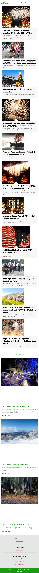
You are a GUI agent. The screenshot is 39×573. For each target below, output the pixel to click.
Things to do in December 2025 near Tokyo (16, 524)
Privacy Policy (19, 571)
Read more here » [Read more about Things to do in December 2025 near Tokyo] (6, 531)
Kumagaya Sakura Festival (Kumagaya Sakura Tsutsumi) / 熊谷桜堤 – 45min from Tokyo (19, 310)
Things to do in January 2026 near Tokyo (15, 465)
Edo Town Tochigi (19, 564)
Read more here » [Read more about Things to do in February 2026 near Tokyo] (6, 415)
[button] (25, 2)
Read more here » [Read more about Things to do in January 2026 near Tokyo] (6, 473)
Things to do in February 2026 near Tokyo (15, 407)
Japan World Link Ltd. (17, 569)
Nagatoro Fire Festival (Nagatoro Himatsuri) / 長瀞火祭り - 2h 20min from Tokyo (19, 341)
